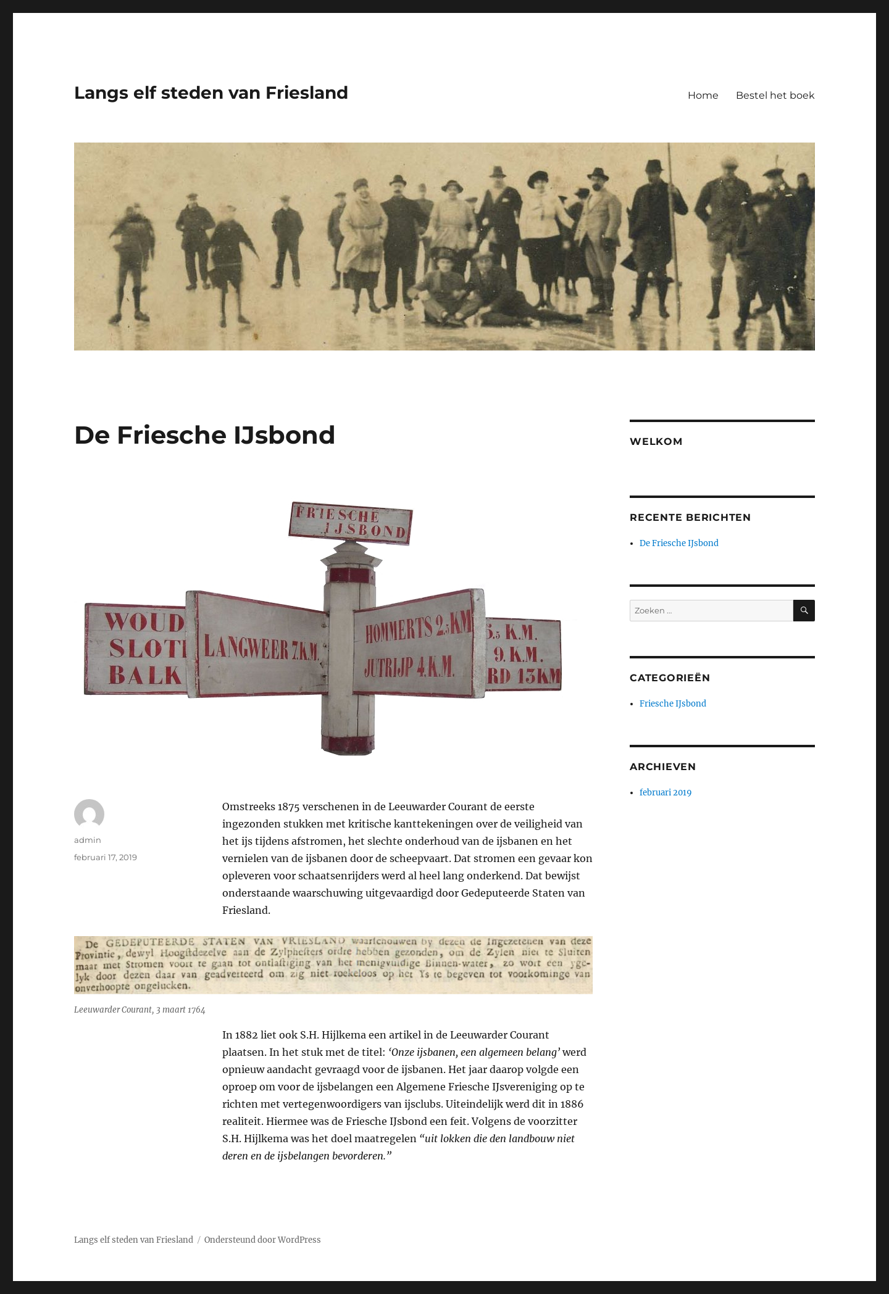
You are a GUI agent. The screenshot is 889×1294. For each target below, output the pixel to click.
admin (87, 840)
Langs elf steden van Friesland (211, 92)
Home (703, 95)
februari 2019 (666, 792)
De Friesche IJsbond (679, 543)
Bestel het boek (775, 95)
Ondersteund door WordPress (262, 1240)
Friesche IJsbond (673, 704)
